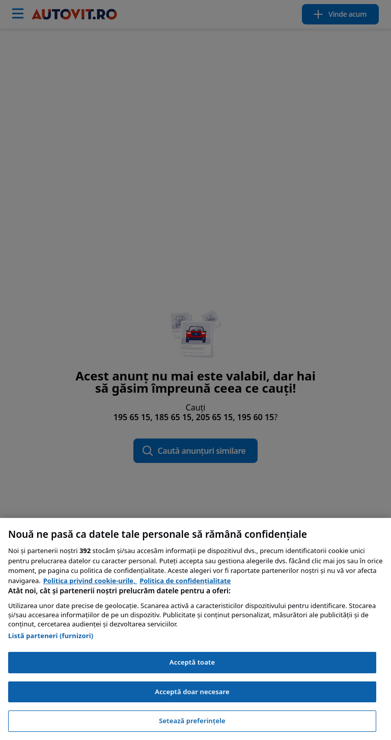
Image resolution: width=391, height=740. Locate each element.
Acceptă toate (192, 662)
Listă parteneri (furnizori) (50, 635)
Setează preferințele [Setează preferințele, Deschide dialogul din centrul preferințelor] (192, 720)
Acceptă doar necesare (192, 691)
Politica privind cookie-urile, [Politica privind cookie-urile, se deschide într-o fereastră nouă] (90, 580)
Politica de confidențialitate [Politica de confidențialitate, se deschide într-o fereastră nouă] (185, 580)
